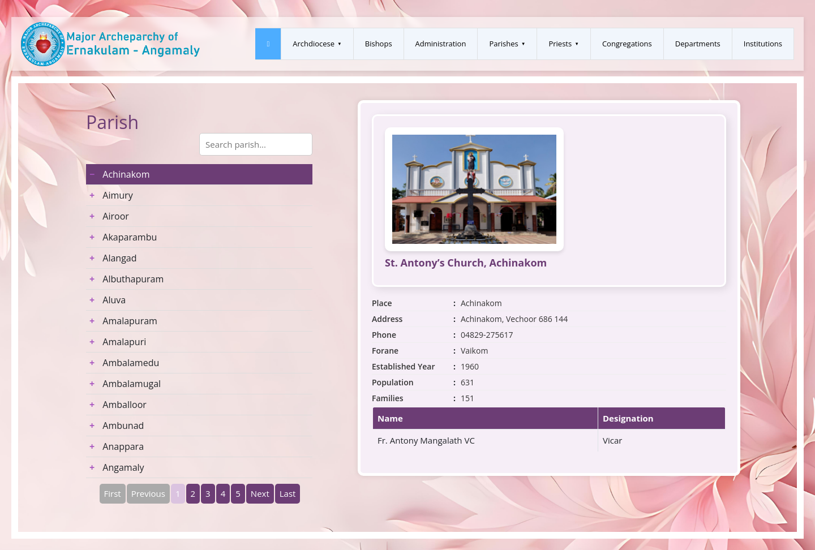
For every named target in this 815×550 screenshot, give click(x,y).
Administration (440, 43)
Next (260, 493)
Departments (697, 43)
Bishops (378, 43)
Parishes (503, 43)
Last (288, 493)
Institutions (763, 43)
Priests (560, 43)
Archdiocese (313, 43)
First (112, 493)
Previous (148, 493)
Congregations (627, 43)
